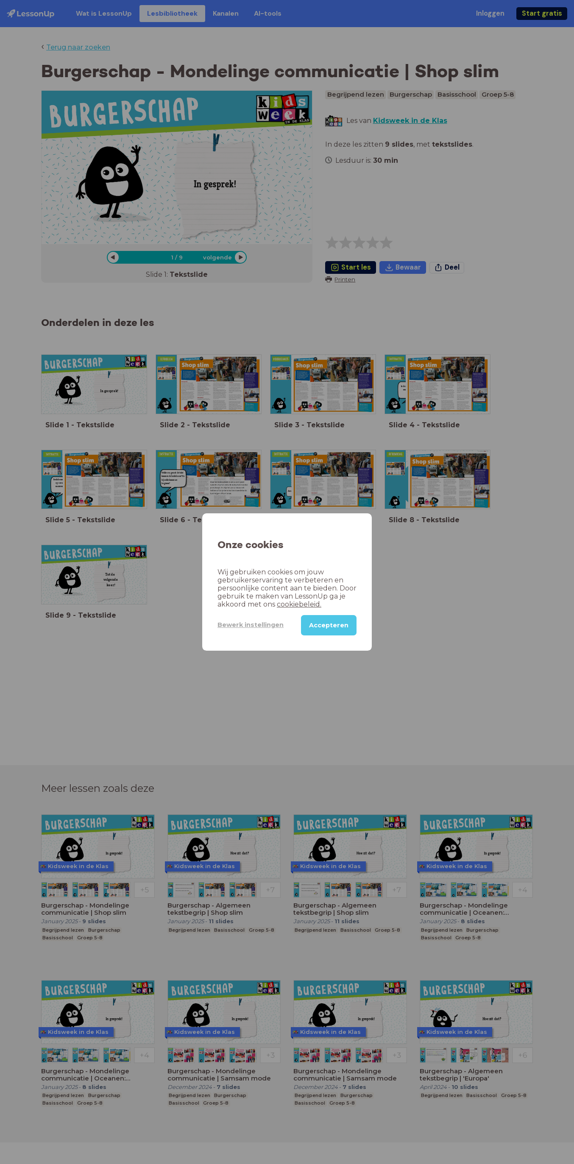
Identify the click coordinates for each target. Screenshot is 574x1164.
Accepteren (328, 625)
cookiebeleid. (299, 604)
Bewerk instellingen (250, 625)
